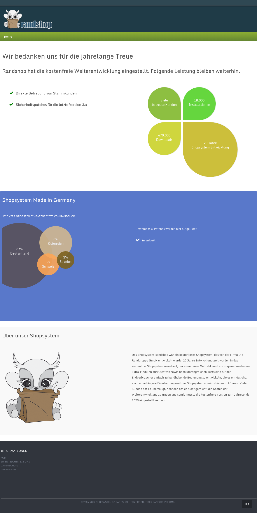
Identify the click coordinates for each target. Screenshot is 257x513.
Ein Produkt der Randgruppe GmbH (153, 502)
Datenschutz (10, 466)
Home (8, 36)
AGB (3, 458)
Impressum (8, 469)
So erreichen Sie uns (15, 462)
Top (247, 504)
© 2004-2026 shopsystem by (104, 502)
